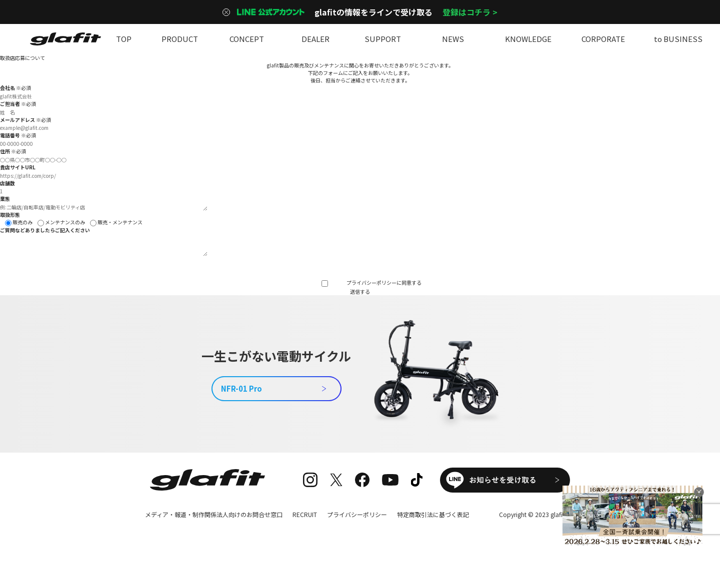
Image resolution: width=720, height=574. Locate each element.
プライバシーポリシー (371, 282)
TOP (123, 38)
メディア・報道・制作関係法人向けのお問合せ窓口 (213, 514)
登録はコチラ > (470, 12)
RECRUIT (304, 514)
